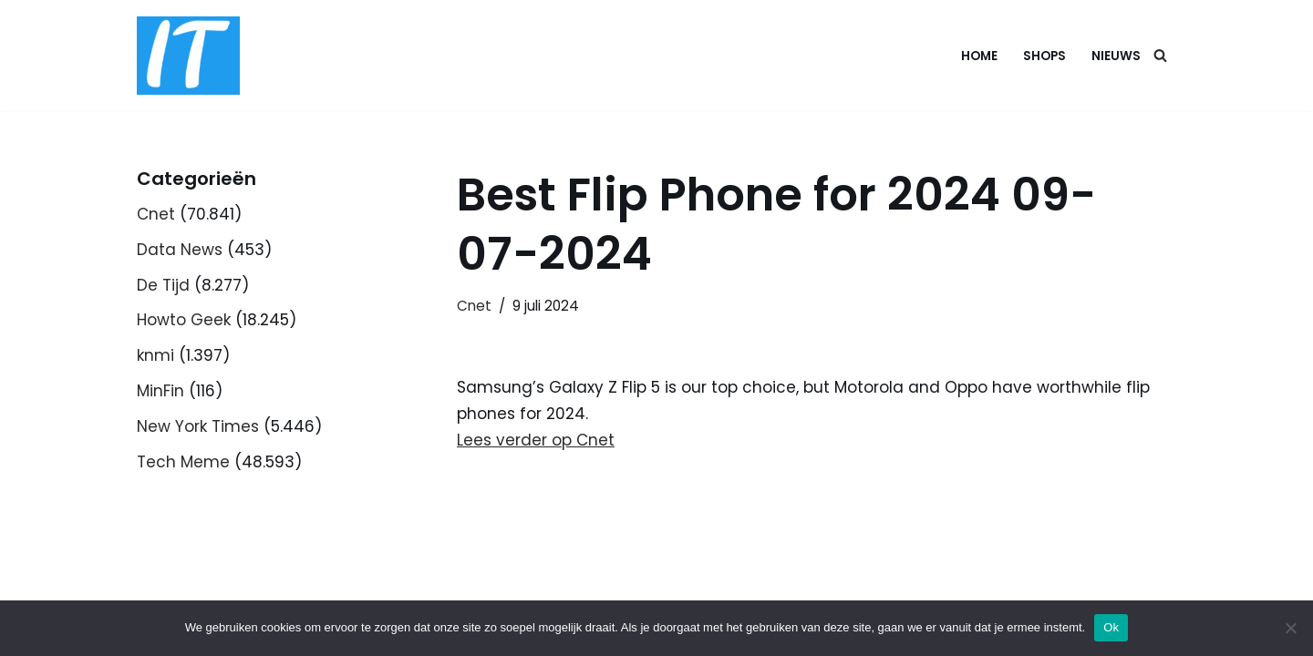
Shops (1044, 56)
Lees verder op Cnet (536, 440)
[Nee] (1290, 628)
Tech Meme (183, 462)
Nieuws (1116, 56)
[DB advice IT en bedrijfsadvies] (188, 55)
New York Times (198, 426)
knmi (155, 355)
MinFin (160, 391)
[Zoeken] (1160, 55)
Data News (179, 250)
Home (979, 56)
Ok (1111, 627)
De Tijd (163, 285)
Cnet (156, 214)
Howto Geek (184, 320)
